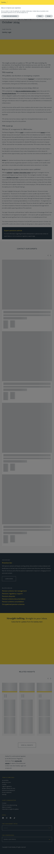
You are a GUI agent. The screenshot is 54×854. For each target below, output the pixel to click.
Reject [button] (40, 16)
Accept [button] (48, 16)
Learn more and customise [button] (10, 16)
